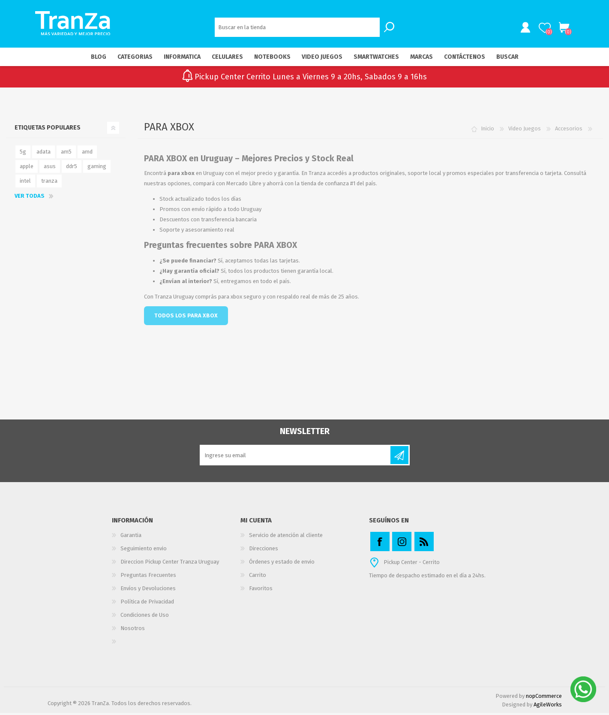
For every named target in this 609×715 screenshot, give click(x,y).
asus (50, 168)
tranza (49, 183)
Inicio (487, 130)
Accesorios (568, 130)
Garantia (130, 537)
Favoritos (261, 590)
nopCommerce (544, 698)
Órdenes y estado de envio (282, 564)
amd (87, 154)
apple (26, 168)
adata (43, 154)
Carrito (563, 28)
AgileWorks (548, 706)
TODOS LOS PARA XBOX (186, 317)
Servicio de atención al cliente (286, 537)
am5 (66, 154)
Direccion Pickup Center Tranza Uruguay (169, 564)
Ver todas (30, 198)
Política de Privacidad (147, 603)
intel (25, 183)
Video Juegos (524, 130)
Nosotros (132, 630)
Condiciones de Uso (144, 617)
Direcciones (263, 550)
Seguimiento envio (143, 550)
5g (23, 154)
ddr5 (71, 168)
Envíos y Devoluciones (148, 590)
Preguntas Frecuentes (148, 577)
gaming (96, 168)
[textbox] (297, 28)
